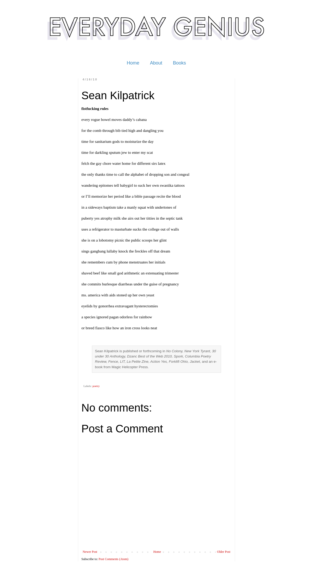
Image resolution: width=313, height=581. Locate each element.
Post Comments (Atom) (113, 559)
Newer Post (90, 552)
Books (179, 63)
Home (133, 63)
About (156, 63)
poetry (96, 386)
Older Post (223, 552)
